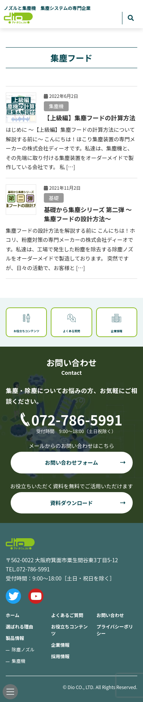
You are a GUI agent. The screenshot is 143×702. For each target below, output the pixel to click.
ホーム (12, 615)
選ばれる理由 (19, 626)
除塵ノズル (23, 649)
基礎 (54, 197)
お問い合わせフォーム (71, 462)
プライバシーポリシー (114, 629)
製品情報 (15, 638)
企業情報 (60, 644)
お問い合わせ (110, 615)
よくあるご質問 (67, 615)
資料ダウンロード (71, 503)
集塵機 (56, 106)
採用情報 (60, 656)
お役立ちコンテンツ (69, 629)
